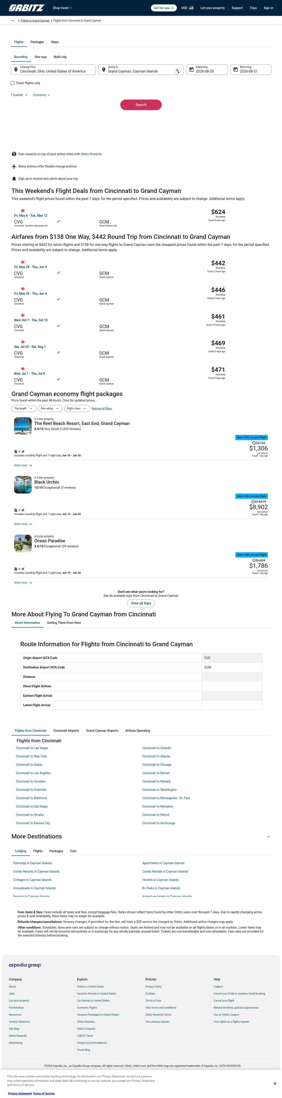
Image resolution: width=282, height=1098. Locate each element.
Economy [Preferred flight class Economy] (248, 104)
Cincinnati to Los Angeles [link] (33, 791)
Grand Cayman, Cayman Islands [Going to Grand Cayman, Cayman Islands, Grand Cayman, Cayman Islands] (136, 118)
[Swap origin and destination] (101, 117)
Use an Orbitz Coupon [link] (226, 1032)
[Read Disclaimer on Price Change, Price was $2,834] (239, 543)
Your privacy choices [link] (157, 1039)
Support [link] (218, 1004)
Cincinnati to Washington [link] (159, 807)
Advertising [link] (15, 1060)
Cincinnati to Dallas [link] (29, 782)
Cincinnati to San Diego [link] (32, 824)
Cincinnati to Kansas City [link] (33, 841)
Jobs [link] (12, 1011)
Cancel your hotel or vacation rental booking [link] (239, 1011)
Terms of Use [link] (153, 1018)
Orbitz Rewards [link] (18, 1053)
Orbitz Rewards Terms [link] (158, 1032)
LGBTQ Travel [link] (85, 1053)
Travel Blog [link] (83, 1067)
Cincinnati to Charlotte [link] (31, 807)
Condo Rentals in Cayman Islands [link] (165, 889)
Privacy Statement (20, 1093)
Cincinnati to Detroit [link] (155, 832)
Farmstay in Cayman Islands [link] (32, 881)
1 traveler (226, 104)
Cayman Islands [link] (47, 21)
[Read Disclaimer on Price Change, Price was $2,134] (258, 385)
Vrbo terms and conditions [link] (160, 1025)
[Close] (275, 1083)
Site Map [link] (14, 1046)
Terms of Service (44, 1093)
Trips (253, 8)
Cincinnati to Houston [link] (31, 799)
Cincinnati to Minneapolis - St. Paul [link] (166, 816)
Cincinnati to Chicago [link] (156, 782)
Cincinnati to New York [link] (31, 774)
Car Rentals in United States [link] (93, 1018)
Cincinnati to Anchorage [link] (158, 841)
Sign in (268, 8)
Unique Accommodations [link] (92, 1060)
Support (237, 8)
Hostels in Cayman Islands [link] (160, 897)
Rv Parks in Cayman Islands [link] (161, 906)
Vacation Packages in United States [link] (98, 1032)
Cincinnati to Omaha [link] (30, 832)
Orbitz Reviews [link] (86, 1039)
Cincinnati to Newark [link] (156, 799)
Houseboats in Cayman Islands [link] (34, 906)
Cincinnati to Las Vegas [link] (32, 766)
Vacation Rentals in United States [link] (96, 1011)
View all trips (141, 621)
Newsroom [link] (15, 1032)
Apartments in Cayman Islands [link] (163, 881)
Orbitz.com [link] (15, 21)
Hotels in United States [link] (90, 1004)
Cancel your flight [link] (224, 1018)
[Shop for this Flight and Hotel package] (204, 412)
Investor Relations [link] (19, 1039)
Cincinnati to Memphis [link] (157, 824)
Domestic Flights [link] (87, 1025)
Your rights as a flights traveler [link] (231, 1039)
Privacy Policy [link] (153, 1004)
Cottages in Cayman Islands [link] (32, 897)
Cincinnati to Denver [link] (156, 791)
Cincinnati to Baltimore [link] (31, 816)
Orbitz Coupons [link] (86, 1046)
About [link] (12, 1004)
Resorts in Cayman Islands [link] (31, 914)
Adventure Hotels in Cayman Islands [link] (167, 914)
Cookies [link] (150, 1011)
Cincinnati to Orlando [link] (156, 766)
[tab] (123, 89)
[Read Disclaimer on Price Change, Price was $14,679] (238, 464)
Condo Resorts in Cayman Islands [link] (36, 889)
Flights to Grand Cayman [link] (74, 21)
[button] (141, 854)
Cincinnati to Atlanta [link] (156, 774)
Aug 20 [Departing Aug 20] (198, 118)
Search (141, 144)
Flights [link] (30, 21)
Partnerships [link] (16, 1025)
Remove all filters (102, 368)
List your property (212, 8)
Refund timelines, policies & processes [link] (236, 1025)
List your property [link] (19, 1018)
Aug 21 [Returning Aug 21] (239, 118)
